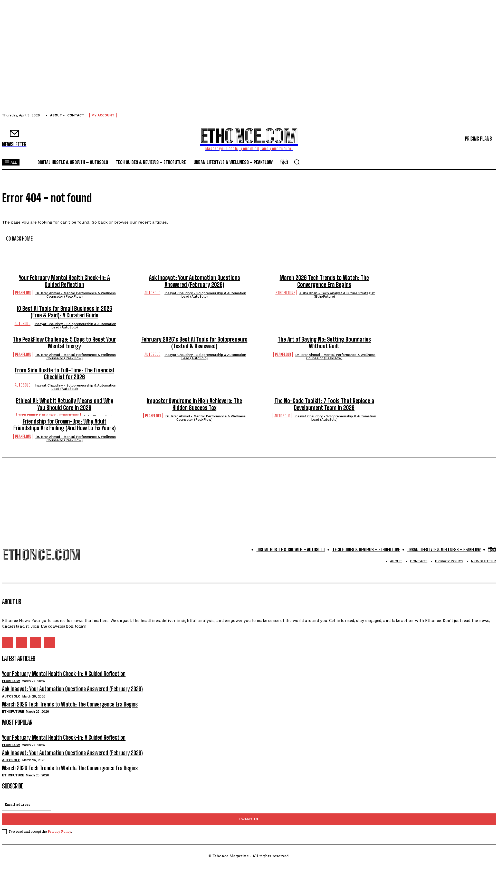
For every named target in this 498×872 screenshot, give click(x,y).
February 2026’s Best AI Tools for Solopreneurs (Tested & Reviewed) (194, 343)
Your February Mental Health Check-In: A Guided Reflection (64, 281)
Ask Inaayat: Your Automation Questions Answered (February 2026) (194, 281)
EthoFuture (285, 292)
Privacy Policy (59, 831)
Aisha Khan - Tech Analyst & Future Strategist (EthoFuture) (337, 294)
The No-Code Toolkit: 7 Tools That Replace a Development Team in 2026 (324, 404)
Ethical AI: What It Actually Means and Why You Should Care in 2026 (64, 404)
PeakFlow (23, 292)
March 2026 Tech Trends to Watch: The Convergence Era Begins (324, 281)
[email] (26, 804)
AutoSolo (152, 292)
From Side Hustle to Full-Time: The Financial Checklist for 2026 (64, 373)
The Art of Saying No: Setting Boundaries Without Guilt (324, 343)
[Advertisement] (249, 493)
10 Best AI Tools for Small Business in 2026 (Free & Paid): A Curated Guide (64, 312)
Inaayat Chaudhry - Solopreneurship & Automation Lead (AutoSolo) (205, 294)
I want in (248, 819)
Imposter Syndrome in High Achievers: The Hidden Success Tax (194, 404)
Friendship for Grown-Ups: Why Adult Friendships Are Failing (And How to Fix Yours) (64, 425)
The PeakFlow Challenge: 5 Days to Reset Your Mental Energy (64, 343)
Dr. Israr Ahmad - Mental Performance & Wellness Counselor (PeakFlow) (75, 294)
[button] (297, 162)
